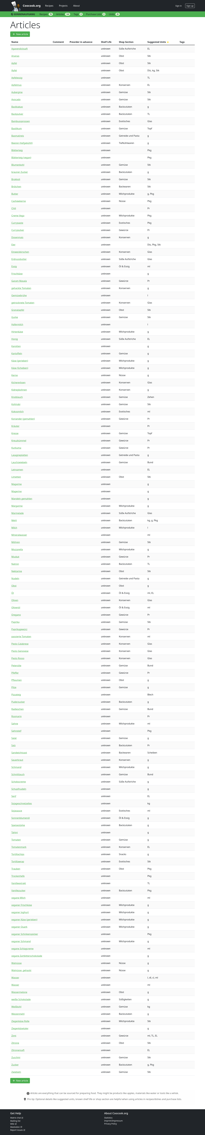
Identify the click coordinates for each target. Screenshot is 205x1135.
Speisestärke (18, 825)
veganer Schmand (21, 941)
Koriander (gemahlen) (23, 418)
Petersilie (16, 665)
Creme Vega (17, 215)
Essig (14, 266)
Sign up (189, 5)
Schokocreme (18, 781)
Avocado (15, 99)
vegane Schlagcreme (22, 948)
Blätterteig (17, 150)
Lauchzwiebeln (19, 462)
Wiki (12, 1123)
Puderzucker (18, 701)
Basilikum (16, 128)
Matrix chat (15, 1117)
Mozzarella (17, 549)
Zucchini (15, 1057)
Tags (78, 14)
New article (20, 34)
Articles (63, 14)
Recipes (49, 5)
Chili (13, 208)
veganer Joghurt (20, 912)
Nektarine (16, 571)
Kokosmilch (17, 411)
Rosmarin (16, 716)
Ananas (15, 55)
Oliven (14, 600)
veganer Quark (19, 926)
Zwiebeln (16, 1072)
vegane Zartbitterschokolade (26, 955)
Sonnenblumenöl (20, 818)
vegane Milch (18, 897)
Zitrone (15, 1042)
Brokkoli (15, 179)
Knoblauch (17, 397)
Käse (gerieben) (19, 360)
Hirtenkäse (17, 331)
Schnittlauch (17, 774)
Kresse (15, 433)
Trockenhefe (18, 876)
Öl (12, 593)
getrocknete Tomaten (22, 302)
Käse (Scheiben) (19, 368)
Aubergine (16, 92)
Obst (14, 585)
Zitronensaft (17, 1050)
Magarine (16, 484)
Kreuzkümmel (18, 440)
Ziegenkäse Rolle (20, 1021)
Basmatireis (17, 135)
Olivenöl (15, 607)
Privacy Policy (110, 1123)
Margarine (16, 505)
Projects (63, 5)
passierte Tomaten (21, 636)
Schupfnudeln (18, 788)
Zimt (13, 1035)
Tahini (14, 832)
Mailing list (15, 1120)
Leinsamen (17, 469)
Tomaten (16, 839)
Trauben (15, 868)
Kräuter (15, 426)
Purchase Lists (95, 14)
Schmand (16, 767)
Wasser (15, 977)
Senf (13, 796)
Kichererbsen (18, 382)
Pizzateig (16, 694)
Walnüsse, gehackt (21, 970)
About (76, 5)
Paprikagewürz (19, 629)
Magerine (16, 491)
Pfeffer (15, 672)
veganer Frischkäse (21, 905)
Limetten (16, 476)
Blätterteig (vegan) (21, 157)
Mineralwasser (19, 534)
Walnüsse (16, 963)
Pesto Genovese (19, 651)
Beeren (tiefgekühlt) (22, 143)
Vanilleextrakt (18, 883)
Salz (13, 745)
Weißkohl (16, 1006)
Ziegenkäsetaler (19, 1028)
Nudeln (15, 578)
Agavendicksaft (19, 48)
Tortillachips (17, 854)
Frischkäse (16, 273)
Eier (13, 244)
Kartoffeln (16, 353)
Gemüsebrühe (19, 295)
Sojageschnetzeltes (21, 803)
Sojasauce (16, 810)
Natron (15, 564)
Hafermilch (17, 324)
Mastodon (15, 1127)
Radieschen (17, 709)
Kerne (14, 375)
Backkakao (17, 106)
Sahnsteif (16, 730)
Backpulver (17, 114)
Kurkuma (16, 447)
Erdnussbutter (19, 259)
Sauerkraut (17, 759)
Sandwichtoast (19, 752)
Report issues (16, 1130)
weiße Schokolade (21, 999)
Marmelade (17, 513)
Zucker (15, 1064)
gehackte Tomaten (21, 288)
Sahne (14, 723)
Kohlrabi (15, 404)
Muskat (15, 556)
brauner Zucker (19, 172)
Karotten (16, 346)
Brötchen (16, 186)
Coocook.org (32, 6)
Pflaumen (16, 680)
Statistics (108, 1117)
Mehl (14, 520)
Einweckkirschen (20, 251)
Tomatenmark (18, 847)
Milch (14, 527)
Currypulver (17, 230)
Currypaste (17, 222)
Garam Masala (19, 280)
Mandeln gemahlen (21, 498)
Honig (14, 339)
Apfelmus (16, 85)
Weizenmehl (17, 1013)
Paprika (15, 622)
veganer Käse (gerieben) (24, 919)
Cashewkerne (18, 201)
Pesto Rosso (17, 658)
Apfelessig (16, 77)
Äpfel (14, 70)
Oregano (16, 614)
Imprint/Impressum (113, 1120)
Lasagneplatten (19, 455)
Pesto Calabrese (19, 643)
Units (114, 14)
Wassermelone (19, 992)
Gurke (14, 317)
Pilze (13, 687)
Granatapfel (17, 309)
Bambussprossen (20, 121)
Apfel (14, 63)
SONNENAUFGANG (23, 14)
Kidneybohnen (19, 389)
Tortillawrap (17, 861)
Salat (14, 738)
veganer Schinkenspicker (24, 934)
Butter (14, 193)
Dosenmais (17, 237)
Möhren (15, 542)
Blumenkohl (17, 164)
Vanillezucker (18, 890)
